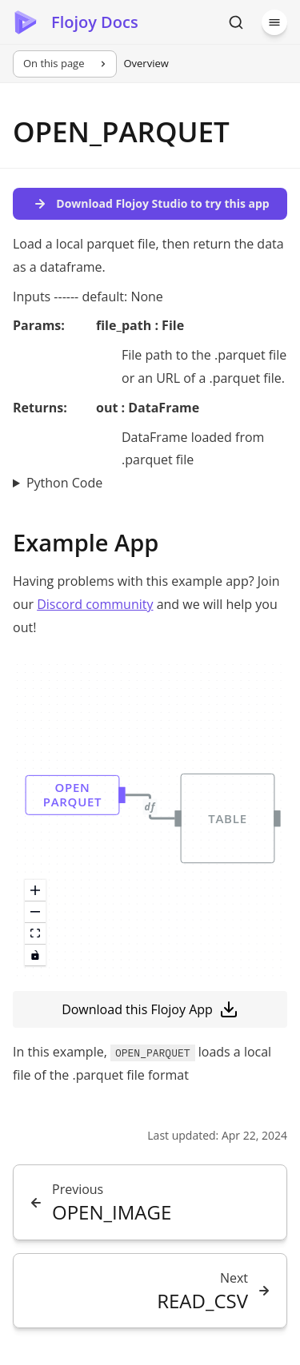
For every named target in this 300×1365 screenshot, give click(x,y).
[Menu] (274, 22)
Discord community (95, 604)
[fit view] (35, 934)
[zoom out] (35, 912)
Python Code (64, 482)
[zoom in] (35, 890)
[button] (73, 795)
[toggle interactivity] (35, 955)
